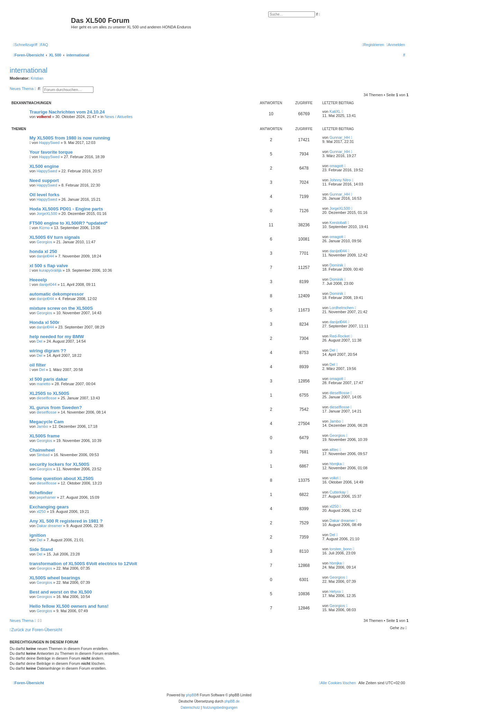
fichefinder (41, 492)
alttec (334, 449)
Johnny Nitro (340, 180)
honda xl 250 (43, 251)
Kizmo (44, 228)
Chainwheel (42, 450)
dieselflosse (46, 398)
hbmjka (336, 464)
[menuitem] (43, 44)
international (28, 70)
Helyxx (335, 591)
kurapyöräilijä (50, 270)
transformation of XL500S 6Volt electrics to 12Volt (83, 563)
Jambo (42, 426)
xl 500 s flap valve (48, 265)
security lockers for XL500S (59, 464)
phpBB (191, 695)
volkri (334, 478)
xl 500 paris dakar (48, 379)
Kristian (37, 78)
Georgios (44, 242)
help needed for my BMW (56, 336)
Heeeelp (38, 279)
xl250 (41, 511)
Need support (44, 180)
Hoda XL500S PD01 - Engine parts (66, 208)
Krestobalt (338, 222)
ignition (37, 535)
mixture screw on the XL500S (61, 308)
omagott (336, 166)
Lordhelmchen (342, 308)
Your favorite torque (51, 152)
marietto (44, 384)
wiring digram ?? (47, 350)
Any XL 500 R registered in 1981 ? (66, 521)
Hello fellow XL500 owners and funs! (69, 606)
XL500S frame (44, 435)
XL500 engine (44, 166)
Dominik (336, 265)
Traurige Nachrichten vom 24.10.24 (67, 112)
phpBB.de (232, 701)
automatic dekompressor (56, 294)
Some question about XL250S (61, 478)
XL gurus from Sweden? (55, 407)
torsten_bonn (341, 549)
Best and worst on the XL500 (60, 592)
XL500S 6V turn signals (54, 237)
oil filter (37, 365)
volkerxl (44, 117)
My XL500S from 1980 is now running (69, 138)
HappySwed (49, 143)
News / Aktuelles (119, 117)
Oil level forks (44, 194)
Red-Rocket (340, 336)
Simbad (43, 455)
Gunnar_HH (340, 137)
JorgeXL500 (47, 213)
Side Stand (41, 549)
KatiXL (335, 111)
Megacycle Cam (46, 421)
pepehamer (46, 497)
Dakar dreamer (49, 526)
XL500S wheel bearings (54, 577)
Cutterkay (338, 492)
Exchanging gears (49, 506)
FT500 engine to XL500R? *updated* (68, 223)
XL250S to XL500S (49, 393)
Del (40, 341)
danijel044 (45, 256)
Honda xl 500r (44, 322)
